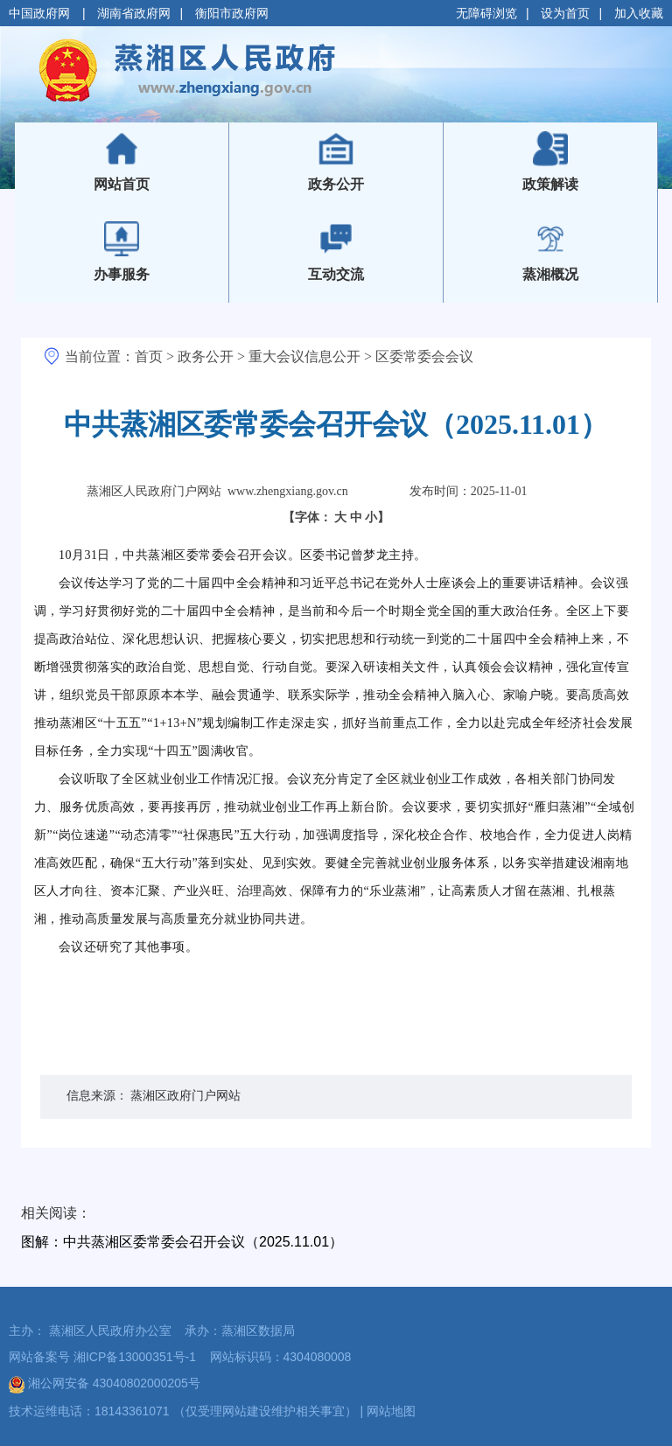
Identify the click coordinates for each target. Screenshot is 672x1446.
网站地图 (391, 1411)
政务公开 (206, 356)
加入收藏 (638, 13)
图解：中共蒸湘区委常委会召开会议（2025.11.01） (182, 1241)
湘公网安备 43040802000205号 (104, 1383)
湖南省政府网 (134, 13)
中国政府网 (41, 13)
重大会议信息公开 (304, 356)
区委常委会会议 (424, 356)
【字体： (336, 517)
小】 (377, 517)
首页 (149, 356)
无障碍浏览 (486, 13)
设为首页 (565, 13)
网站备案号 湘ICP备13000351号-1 (102, 1357)
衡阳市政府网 (232, 13)
